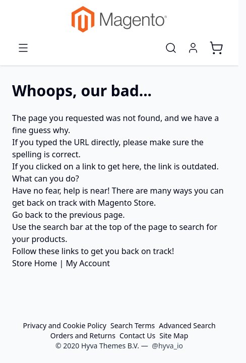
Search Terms (132, 325)
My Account (88, 263)
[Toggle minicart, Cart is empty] (216, 48)
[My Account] (193, 48)
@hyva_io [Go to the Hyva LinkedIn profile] (167, 345)
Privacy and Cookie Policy (64, 325)
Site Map (173, 335)
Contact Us (137, 335)
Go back (27, 214)
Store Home (34, 263)
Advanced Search (187, 325)
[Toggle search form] (171, 48)
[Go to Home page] (119, 19)
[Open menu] (23, 48)
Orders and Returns (82, 335)
